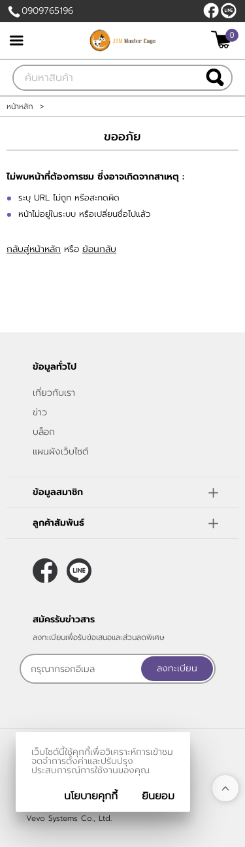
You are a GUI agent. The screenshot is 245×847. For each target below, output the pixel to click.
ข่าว (40, 412)
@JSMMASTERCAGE (229, 10)
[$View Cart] (223, 39)
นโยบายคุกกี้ (91, 796)
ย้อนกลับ (99, 249)
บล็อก (44, 432)
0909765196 (47, 11)
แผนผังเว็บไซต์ (60, 451)
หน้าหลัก (20, 106)
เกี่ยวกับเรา (54, 393)
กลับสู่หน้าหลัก (34, 249)
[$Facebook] (211, 10)
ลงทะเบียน (177, 668)
